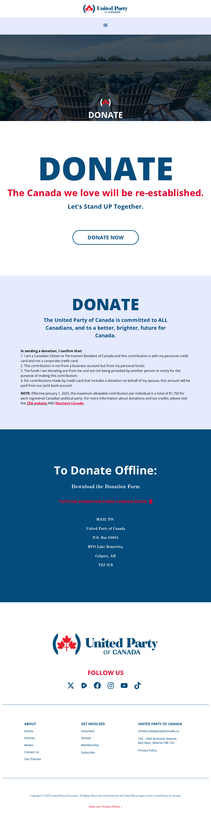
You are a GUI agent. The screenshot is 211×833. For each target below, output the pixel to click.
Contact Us (31, 753)
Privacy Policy (147, 751)
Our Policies (32, 760)
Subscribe (88, 753)
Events (28, 732)
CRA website (37, 404)
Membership (90, 746)
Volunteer (88, 732)
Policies (29, 739)
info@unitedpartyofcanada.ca (158, 732)
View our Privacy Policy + (105, 808)
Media (28, 746)
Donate (86, 739)
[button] (105, 25)
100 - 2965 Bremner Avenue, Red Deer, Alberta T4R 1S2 (157, 741)
